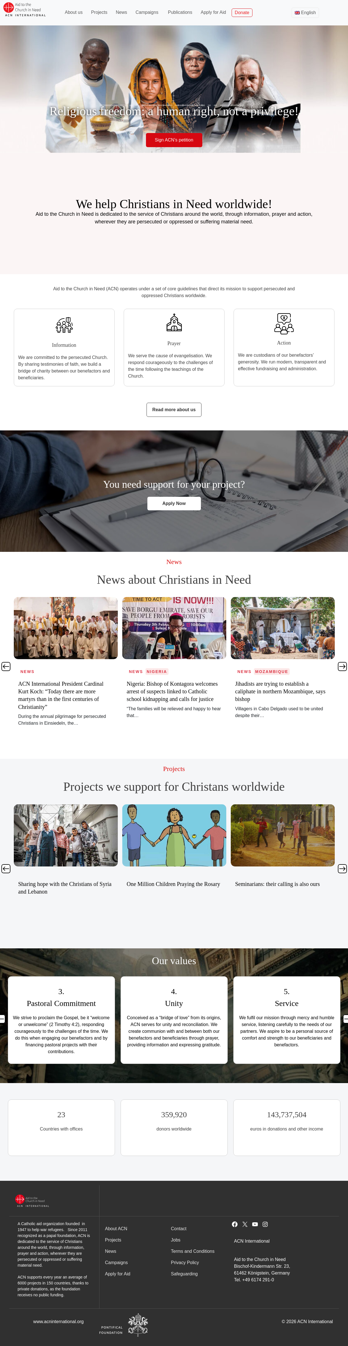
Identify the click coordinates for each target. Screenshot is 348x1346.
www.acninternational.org (58, 1321)
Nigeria (265, 671)
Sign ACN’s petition (174, 140)
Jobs (176, 1240)
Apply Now (174, 503)
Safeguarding (184, 1273)
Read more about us (174, 409)
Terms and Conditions (193, 1251)
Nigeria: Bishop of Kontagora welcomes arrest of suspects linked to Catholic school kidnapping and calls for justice (280, 691)
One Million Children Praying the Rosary (282, 884)
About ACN (116, 1228)
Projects (99, 12)
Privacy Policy (185, 1262)
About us (74, 12)
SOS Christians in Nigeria (47, 884)
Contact (179, 1228)
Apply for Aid (213, 12)
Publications (180, 12)
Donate (242, 12)
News (121, 12)
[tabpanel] (66, 662)
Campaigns (147, 12)
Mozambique (54, 671)
